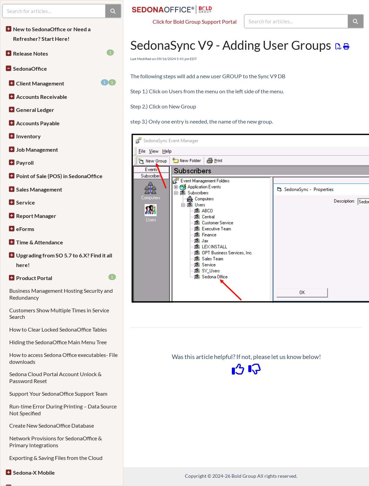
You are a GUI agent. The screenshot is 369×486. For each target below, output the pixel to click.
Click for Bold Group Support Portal (195, 21)
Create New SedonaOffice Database (51, 425)
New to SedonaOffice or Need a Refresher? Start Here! (52, 34)
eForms (25, 228)
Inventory (28, 136)
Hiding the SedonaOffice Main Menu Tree (58, 342)
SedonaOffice (30, 68)
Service (25, 202)
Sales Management (39, 189)
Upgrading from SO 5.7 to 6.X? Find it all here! (64, 260)
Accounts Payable (38, 123)
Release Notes (63, 53)
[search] (296, 21)
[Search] (356, 21)
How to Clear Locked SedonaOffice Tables (58, 329)
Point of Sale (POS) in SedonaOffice (59, 176)
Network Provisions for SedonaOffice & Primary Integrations (55, 441)
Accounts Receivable (41, 96)
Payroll (25, 162)
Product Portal (66, 277)
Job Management (37, 149)
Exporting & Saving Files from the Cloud (56, 457)
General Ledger (35, 109)
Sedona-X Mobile (34, 472)
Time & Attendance (39, 242)
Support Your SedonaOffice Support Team (58, 393)
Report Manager (36, 215)
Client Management (66, 82)
